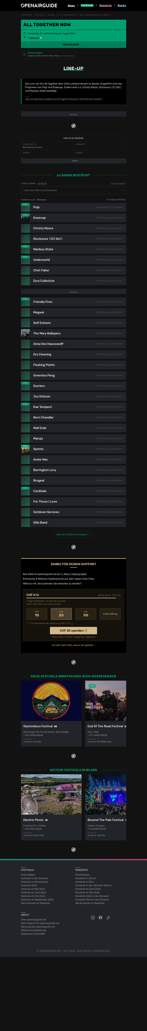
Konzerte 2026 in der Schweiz (92, 973)
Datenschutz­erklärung (33, 1004)
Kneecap (58, 87)
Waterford (34, 38)
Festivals (40, 15)
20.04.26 (42, 221)
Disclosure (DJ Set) (110, 87)
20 (61, 688)
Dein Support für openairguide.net (40, 997)
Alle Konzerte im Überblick (89, 977)
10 (37, 688)
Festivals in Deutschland (34, 955)
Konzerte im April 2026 (88, 963)
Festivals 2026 (29, 959)
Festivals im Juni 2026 (33, 966)
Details (73, 198)
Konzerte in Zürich (85, 952)
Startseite (26, 15)
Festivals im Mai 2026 (33, 963)
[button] (73, 45)
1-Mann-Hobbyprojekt (73, 648)
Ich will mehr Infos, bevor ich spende (72, 719)
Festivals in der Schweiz (34, 952)
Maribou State (38, 90)
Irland (51, 15)
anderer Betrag (110, 688)
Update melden (118, 220)
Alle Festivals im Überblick (35, 977)
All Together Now (67, 15)
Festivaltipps (28, 948)
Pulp (44, 87)
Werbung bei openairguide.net (38, 1000)
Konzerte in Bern (84, 955)
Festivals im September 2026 (37, 973)
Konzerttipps (82, 948)
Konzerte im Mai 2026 (87, 966)
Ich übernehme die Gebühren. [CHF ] (50, 697)
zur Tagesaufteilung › (116, 236)
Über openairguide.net (33, 993)
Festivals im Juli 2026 (33, 970)
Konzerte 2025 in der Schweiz (92, 970)
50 (86, 688)
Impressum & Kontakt (33, 1007)
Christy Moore (90, 87)
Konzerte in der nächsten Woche (93, 959)
